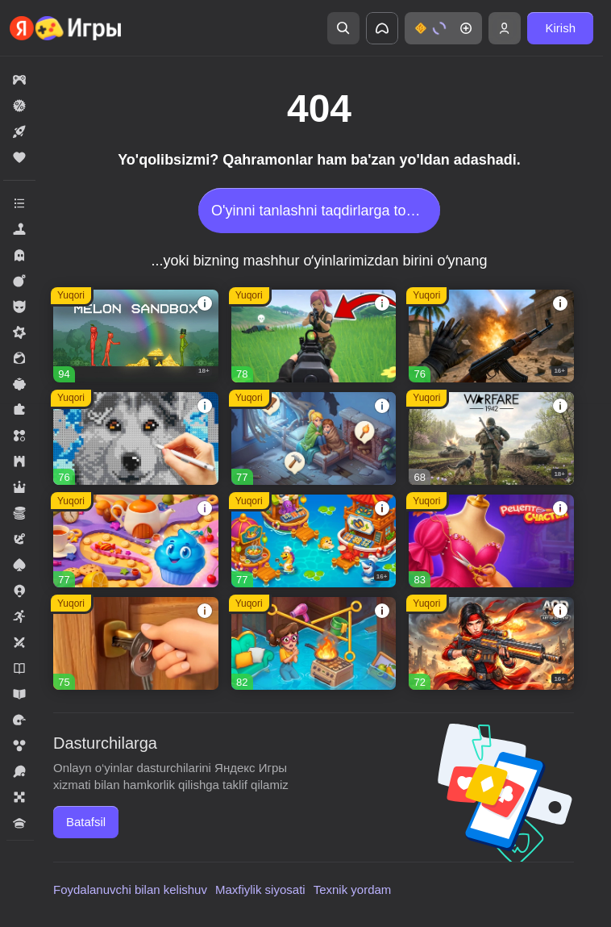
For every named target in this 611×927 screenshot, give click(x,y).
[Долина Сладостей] (135, 541)
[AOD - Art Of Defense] (491, 643)
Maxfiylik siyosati (260, 889)
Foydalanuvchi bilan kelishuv (130, 889)
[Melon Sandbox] (135, 336)
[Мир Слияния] (314, 438)
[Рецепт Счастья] (491, 541)
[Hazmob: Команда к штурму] (491, 336)
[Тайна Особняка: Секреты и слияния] (314, 643)
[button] (443, 28)
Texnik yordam (353, 889)
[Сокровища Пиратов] (314, 541)
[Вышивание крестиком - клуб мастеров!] (135, 438)
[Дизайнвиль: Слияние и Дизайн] (135, 643)
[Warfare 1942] (491, 438)
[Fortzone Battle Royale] (314, 336)
